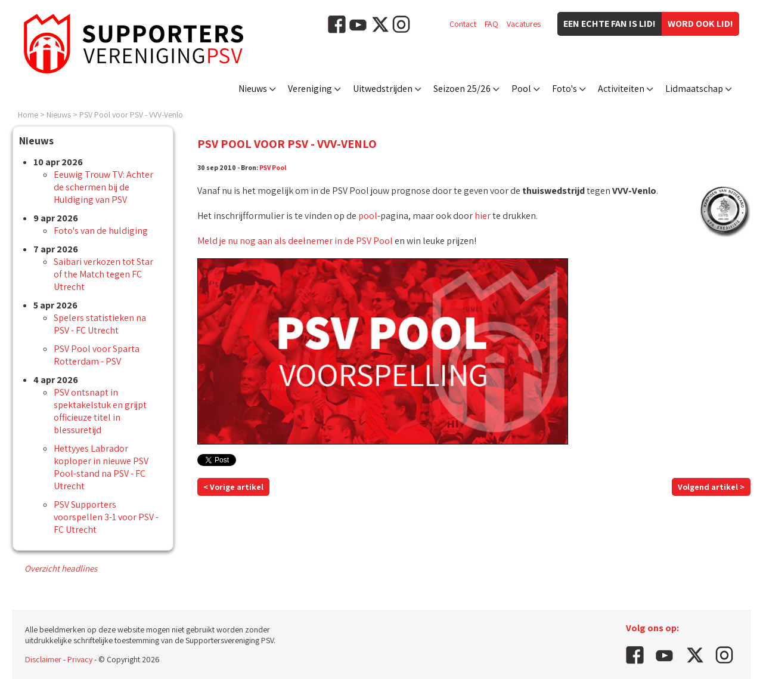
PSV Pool (273, 167)
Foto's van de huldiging (101, 230)
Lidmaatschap (694, 88)
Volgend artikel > (711, 487)
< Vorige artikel (233, 487)
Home (28, 114)
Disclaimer (43, 659)
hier (482, 215)
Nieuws (252, 88)
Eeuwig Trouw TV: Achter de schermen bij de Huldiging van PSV (103, 187)
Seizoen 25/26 (462, 88)
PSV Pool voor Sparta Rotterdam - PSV (96, 355)
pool (367, 215)
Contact (462, 23)
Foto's (564, 88)
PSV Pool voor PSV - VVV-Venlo (131, 114)
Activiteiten (621, 88)
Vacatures (524, 23)
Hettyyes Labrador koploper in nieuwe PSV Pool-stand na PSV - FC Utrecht (101, 467)
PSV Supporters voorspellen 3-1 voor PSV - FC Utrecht (106, 517)
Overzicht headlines (60, 568)
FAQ (491, 23)
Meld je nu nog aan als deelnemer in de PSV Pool (295, 240)
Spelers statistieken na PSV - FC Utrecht (100, 324)
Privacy (79, 659)
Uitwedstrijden (382, 88)
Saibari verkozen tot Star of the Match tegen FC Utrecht (103, 274)
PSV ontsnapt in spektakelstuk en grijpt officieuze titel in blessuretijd (100, 411)
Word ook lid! (700, 23)
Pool (521, 88)
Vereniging (310, 88)
